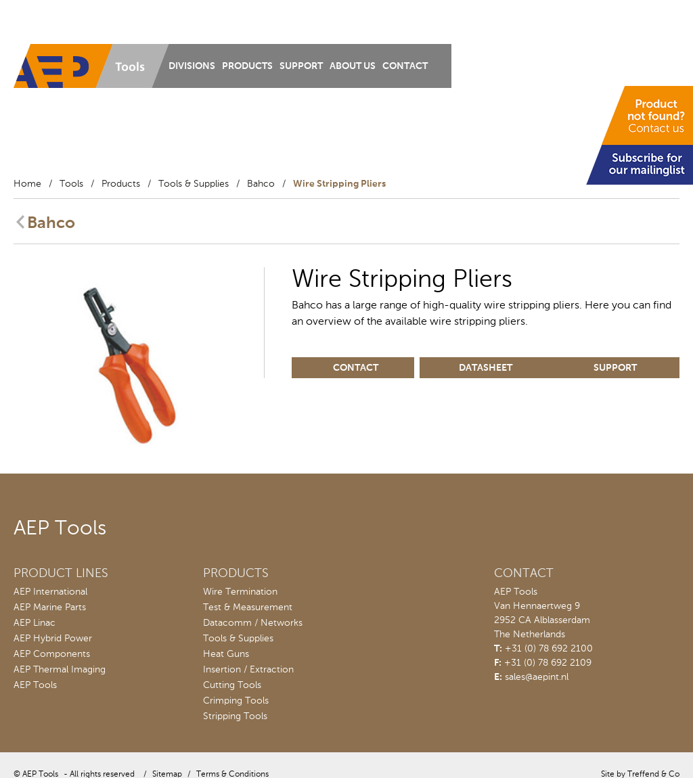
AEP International (50, 592)
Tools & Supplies (193, 184)
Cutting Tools (232, 685)
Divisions (192, 66)
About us (353, 66)
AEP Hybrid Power (53, 638)
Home (27, 184)
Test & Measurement (247, 607)
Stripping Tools (235, 716)
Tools (71, 184)
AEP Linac (34, 623)
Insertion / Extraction (248, 669)
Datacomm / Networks (253, 623)
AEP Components (52, 654)
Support (301, 66)
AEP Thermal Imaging (60, 669)
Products (247, 66)
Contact (405, 66)
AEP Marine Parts (50, 607)
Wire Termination (240, 592)
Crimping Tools (236, 701)
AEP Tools (35, 685)
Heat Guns (226, 654)
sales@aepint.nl (536, 677)
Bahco (261, 184)
